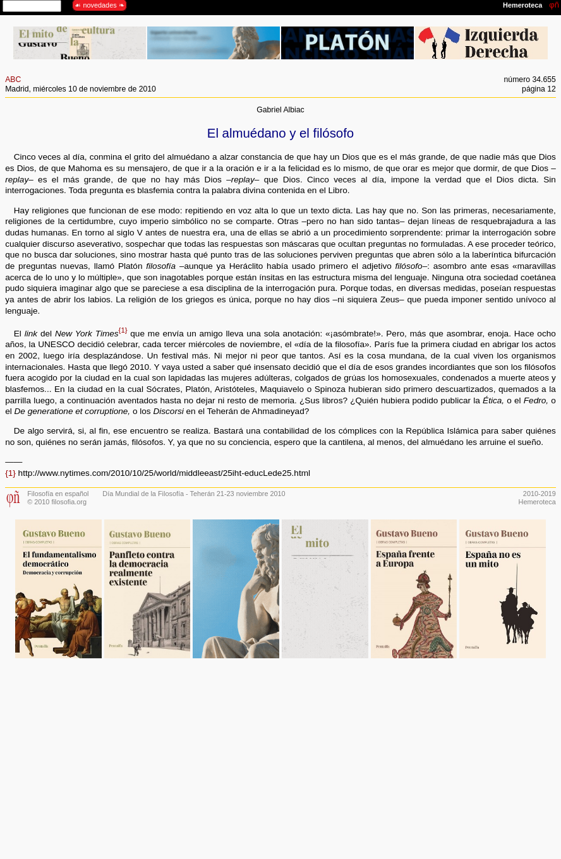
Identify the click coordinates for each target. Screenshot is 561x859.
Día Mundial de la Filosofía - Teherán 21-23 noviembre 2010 (193, 493)
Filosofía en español (57, 493)
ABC (13, 79)
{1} (123, 330)
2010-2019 (539, 493)
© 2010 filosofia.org (57, 502)
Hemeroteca (537, 502)
